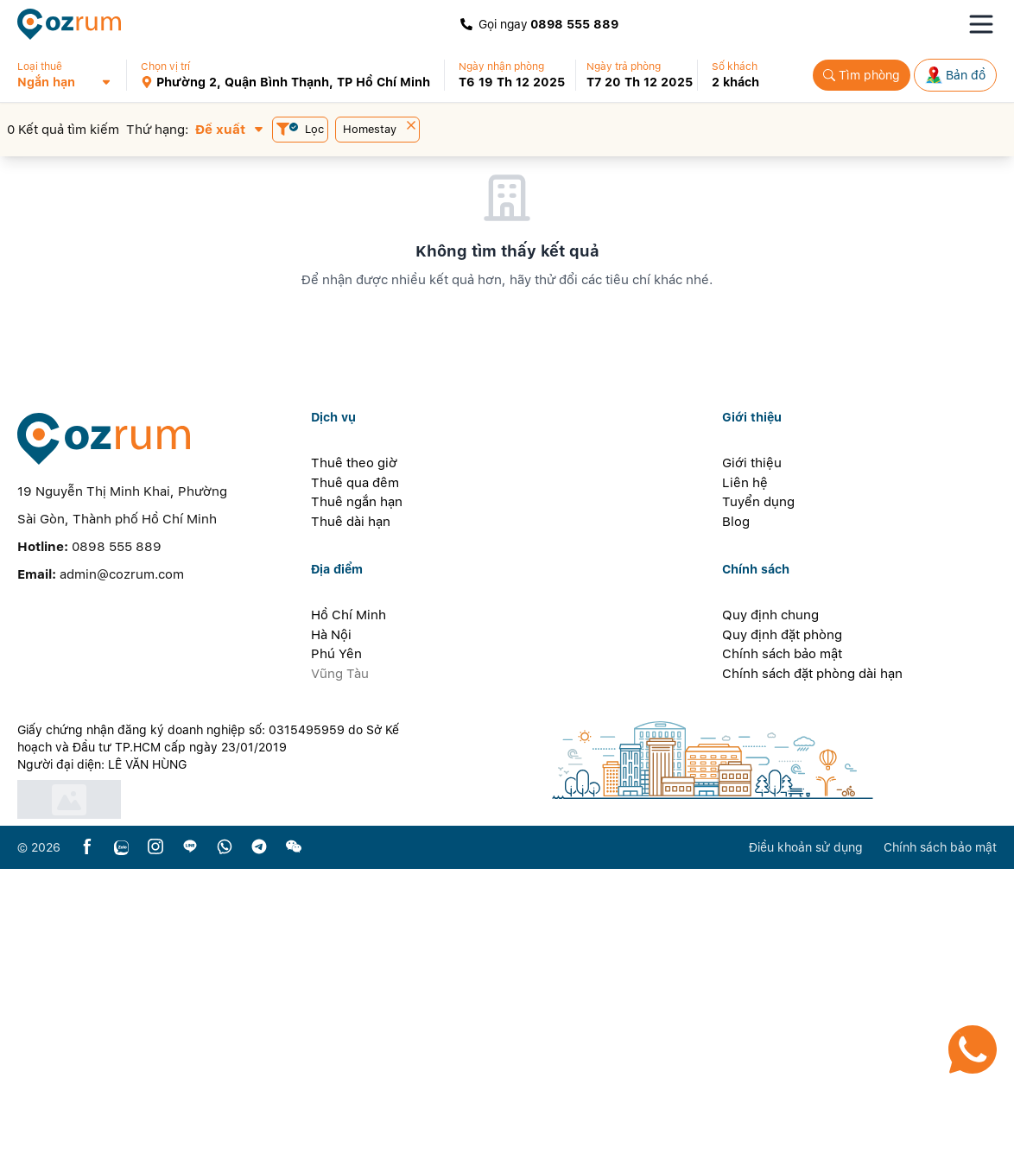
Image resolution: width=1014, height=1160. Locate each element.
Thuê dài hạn (350, 813)
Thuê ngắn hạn (356, 793)
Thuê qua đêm (355, 774)
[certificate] (213, 1090)
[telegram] (259, 1139)
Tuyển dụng (758, 793)
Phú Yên (336, 945)
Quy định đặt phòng (782, 926)
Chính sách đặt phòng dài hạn (812, 965)
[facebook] (87, 1139)
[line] (190, 1139)
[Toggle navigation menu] (981, 24)
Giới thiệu (752, 754)
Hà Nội (331, 926)
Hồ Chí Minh (348, 906)
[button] (71, 75)
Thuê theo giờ (354, 754)
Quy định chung (770, 906)
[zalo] (121, 1138)
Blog (736, 813)
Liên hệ (745, 774)
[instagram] (155, 1139)
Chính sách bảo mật (782, 945)
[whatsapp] (224, 1139)
